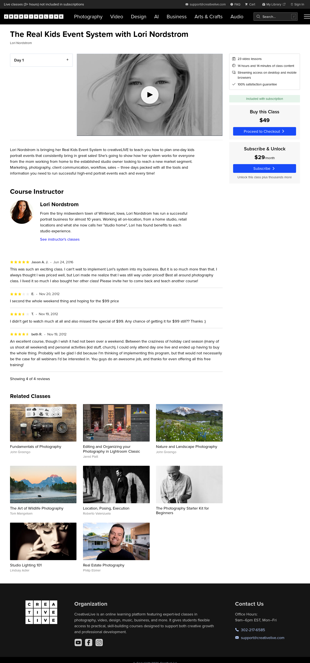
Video (116, 16)
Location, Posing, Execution (106, 508)
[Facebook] (89, 642)
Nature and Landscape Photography (186, 446)
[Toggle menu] (307, 16)
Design (138, 16)
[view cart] (251, 4)
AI (156, 16)
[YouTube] (78, 642)
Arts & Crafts (209, 16)
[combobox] (275, 16)
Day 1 (19, 60)
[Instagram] (99, 642)
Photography (88, 16)
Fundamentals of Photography (35, 446)
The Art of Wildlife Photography (36, 508)
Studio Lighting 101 (26, 565)
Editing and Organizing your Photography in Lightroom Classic (111, 449)
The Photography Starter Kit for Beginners (182, 510)
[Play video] (149, 95)
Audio (236, 16)
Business (177, 16)
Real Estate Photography (103, 565)
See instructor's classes (60, 239)
